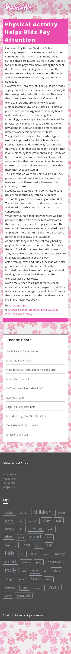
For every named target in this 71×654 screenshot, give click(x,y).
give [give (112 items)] (7, 536)
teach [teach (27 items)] (48, 579)
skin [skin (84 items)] (56, 569)
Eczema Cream (14, 397)
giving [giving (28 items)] (20, 537)
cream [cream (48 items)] (8, 521)
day (42, 309)
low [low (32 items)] (22, 554)
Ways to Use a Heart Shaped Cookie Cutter (31, 369)
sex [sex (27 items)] (45, 570)
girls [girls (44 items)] (49, 528)
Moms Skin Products (18, 379)
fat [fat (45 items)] (21, 529)
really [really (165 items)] (10, 570)
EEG (48, 309)
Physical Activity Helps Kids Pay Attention (31, 32)
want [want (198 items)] (53, 586)
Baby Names (9, 474)
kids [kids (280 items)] (9, 553)
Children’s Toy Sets (17, 434)
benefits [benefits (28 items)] (23, 512)
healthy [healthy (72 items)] (10, 545)
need (21, 314)
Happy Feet (8, 478)
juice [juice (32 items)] (38, 545)
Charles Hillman (18, 309)
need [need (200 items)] (10, 561)
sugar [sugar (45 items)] (21, 579)
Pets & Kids (9, 482)
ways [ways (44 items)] (8, 595)
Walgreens (9, 487)
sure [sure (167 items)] (35, 578)
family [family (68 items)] (8, 528)
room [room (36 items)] (35, 570)
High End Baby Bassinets (20, 406)
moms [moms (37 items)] (45, 553)
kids (14, 314)
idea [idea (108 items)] (26, 544)
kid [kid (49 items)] (48, 545)
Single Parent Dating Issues (22, 351)
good (55, 309)
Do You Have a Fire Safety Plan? (24, 388)
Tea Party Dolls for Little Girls (23, 425)
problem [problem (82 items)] (54, 561)
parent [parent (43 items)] (26, 562)
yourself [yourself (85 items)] (23, 595)
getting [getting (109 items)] (35, 528)
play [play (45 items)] (38, 562)
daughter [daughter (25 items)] (32, 521)
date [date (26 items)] (20, 521)
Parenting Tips (17, 305)
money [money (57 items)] (59, 553)
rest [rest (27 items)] (24, 570)
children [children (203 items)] (42, 511)
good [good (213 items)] (34, 536)
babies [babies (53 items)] (8, 512)
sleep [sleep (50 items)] (8, 579)
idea (8, 314)
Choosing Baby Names (19, 360)
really (29, 314)
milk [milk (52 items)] (33, 554)
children (34, 309)
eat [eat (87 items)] (57, 519)
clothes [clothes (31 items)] (60, 512)
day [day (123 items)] (45, 520)
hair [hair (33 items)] (48, 536)
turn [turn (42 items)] (24, 587)
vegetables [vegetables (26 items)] (37, 587)
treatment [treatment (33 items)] (10, 587)
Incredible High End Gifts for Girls (25, 416)
